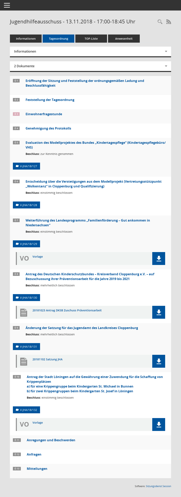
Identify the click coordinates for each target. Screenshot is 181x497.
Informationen (26, 38)
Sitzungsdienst (158, 486)
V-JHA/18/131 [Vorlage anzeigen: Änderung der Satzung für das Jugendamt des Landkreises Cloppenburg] (28, 346)
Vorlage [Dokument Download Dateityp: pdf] (38, 256)
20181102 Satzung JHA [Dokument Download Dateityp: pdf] (47, 359)
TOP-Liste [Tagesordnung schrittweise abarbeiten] (91, 38)
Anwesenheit (124, 38)
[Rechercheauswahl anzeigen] (160, 22)
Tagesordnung (58, 38)
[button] (158, 258)
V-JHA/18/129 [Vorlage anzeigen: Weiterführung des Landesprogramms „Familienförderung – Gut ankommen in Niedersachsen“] (28, 244)
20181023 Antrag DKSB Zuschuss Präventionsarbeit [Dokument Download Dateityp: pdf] (67, 310)
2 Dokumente (24, 66)
